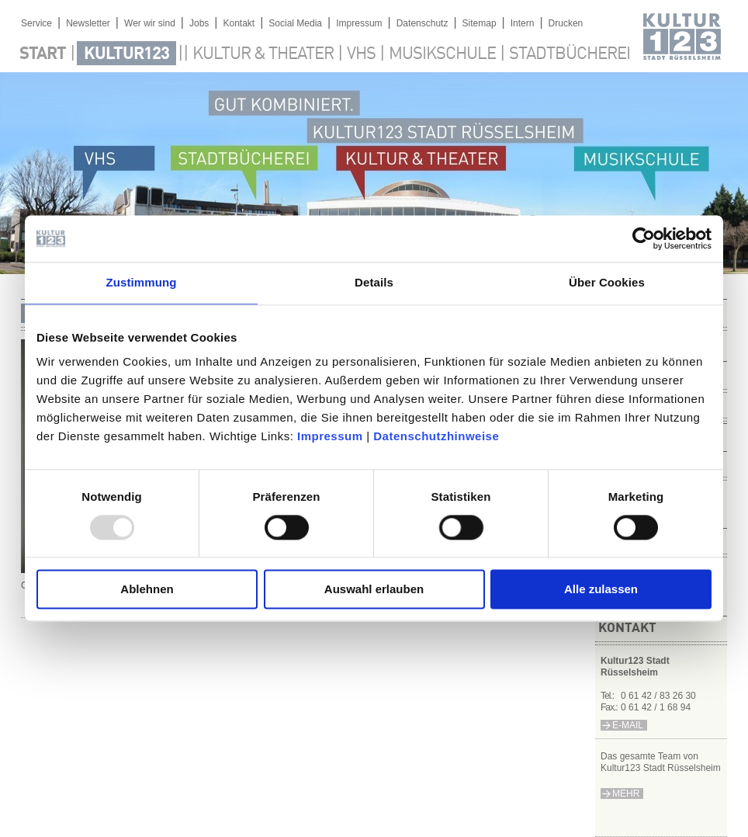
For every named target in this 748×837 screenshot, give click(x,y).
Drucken (566, 23)
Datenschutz (422, 23)
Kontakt (239, 23)
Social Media (295, 23)
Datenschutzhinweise (436, 436)
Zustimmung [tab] (141, 282)
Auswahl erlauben (374, 589)
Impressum (330, 436)
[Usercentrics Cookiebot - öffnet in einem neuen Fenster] (644, 238)
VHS (361, 54)
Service (36, 23)
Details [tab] (374, 282)
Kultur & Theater (263, 54)
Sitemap (479, 23)
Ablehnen (146, 589)
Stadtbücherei (569, 54)
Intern (523, 23)
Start (42, 54)
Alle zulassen (601, 589)
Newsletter (88, 23)
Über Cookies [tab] (607, 282)
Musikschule (442, 54)
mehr (625, 793)
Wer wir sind (149, 23)
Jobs (199, 23)
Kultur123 (126, 54)
